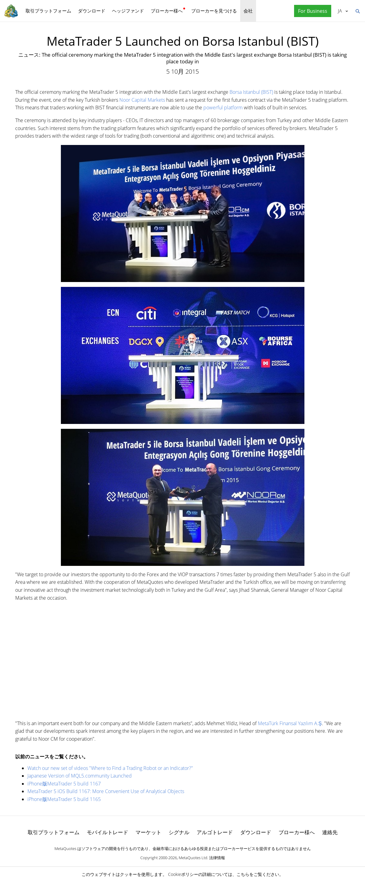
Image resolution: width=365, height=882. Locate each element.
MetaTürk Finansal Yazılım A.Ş (290, 723)
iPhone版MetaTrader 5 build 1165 (64, 799)
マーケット (148, 832)
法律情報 (217, 857)
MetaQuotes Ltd (193, 857)
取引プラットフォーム (48, 11)
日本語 (340, 11)
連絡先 (330, 832)
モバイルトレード (107, 832)
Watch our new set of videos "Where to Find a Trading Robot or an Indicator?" (110, 768)
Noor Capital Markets (142, 100)
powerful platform (223, 107)
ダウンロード (91, 11)
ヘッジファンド (128, 11)
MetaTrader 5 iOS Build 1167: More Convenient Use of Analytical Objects (105, 791)
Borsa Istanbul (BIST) (251, 92)
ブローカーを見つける (214, 11)
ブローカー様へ (167, 11)
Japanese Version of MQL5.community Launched (79, 775)
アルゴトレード (215, 832)
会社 (248, 11)
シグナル (179, 832)
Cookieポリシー (183, 874)
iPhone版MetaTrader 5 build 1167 (64, 783)
